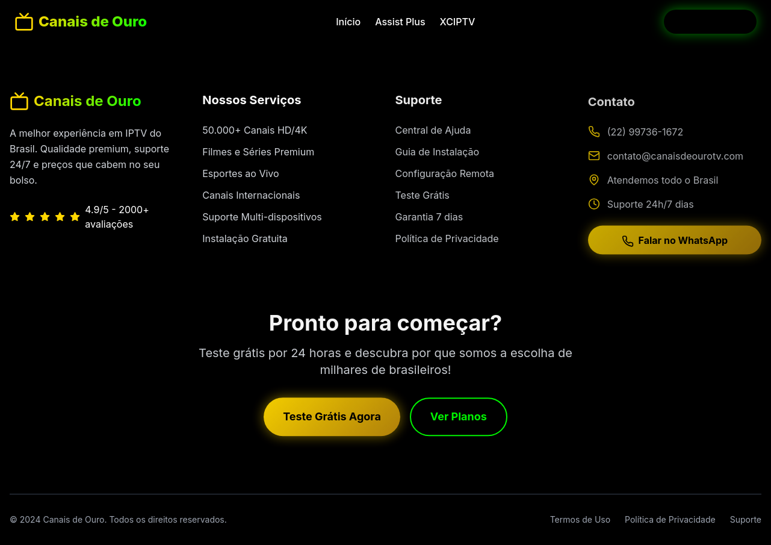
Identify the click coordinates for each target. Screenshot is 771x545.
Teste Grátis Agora (332, 420)
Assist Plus (400, 22)
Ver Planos (458, 420)
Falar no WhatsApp (675, 248)
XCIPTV (457, 22)
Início (348, 22)
